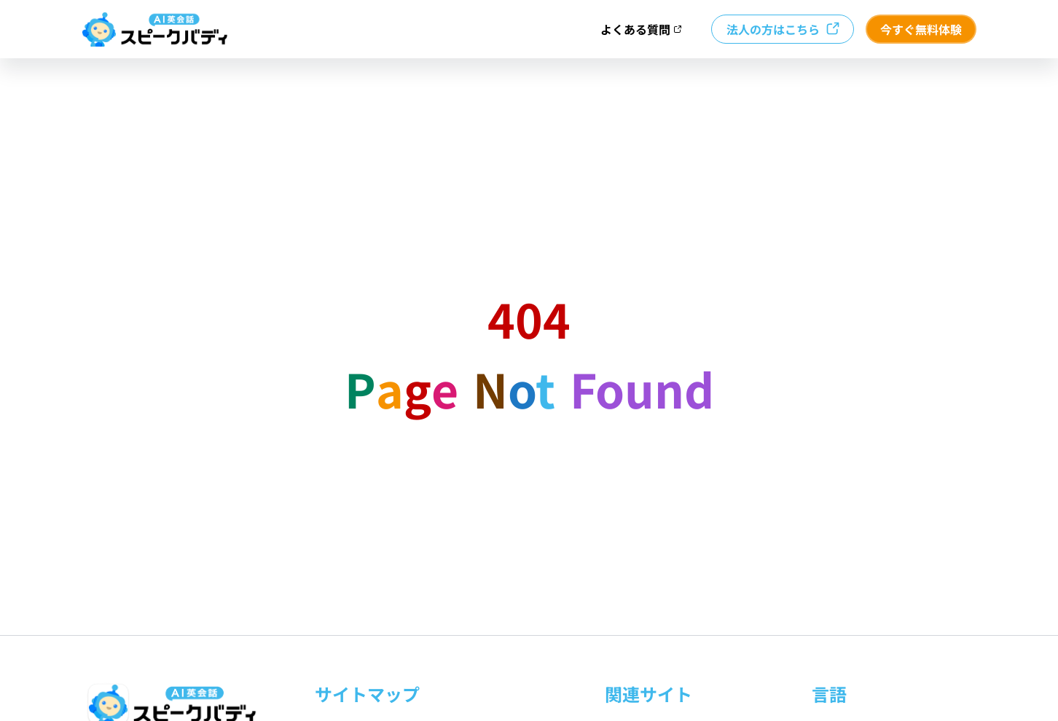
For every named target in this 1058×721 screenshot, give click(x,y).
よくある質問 (641, 29)
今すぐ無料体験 (921, 29)
